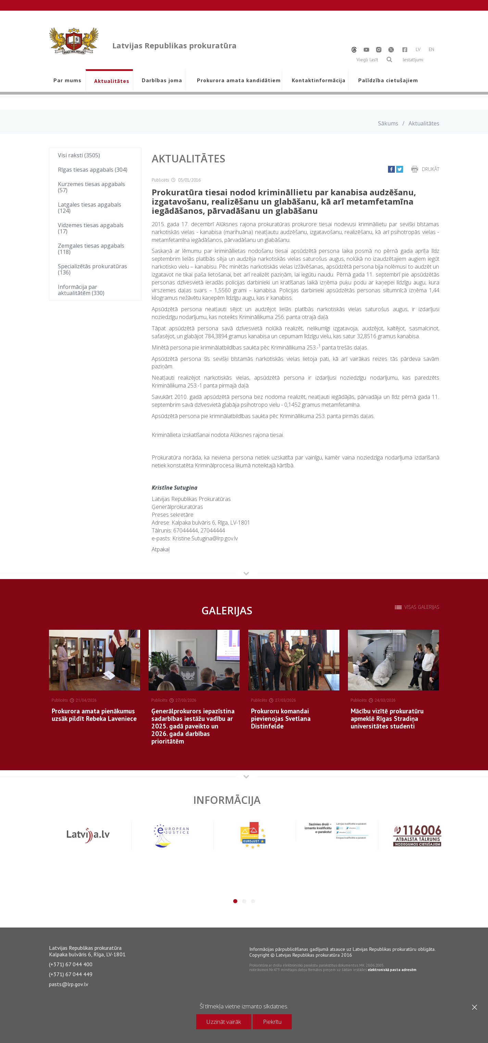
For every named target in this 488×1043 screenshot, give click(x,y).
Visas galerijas (421, 607)
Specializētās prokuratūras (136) (92, 269)
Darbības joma (162, 80)
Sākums (388, 123)
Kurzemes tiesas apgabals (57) (91, 187)
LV (418, 49)
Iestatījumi (412, 59)
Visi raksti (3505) (79, 155)
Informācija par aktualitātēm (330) (81, 290)
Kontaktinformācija (319, 80)
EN (431, 49)
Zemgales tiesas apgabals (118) (91, 249)
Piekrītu (272, 1022)
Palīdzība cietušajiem (388, 80)
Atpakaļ (161, 549)
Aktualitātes (111, 80)
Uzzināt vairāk (224, 1022)
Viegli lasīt (367, 59)
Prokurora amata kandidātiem (237, 80)
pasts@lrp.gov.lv (68, 984)
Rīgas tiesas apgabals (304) (92, 169)
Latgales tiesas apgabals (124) (89, 207)
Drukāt (430, 169)
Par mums (67, 80)
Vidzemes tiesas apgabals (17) (91, 228)
